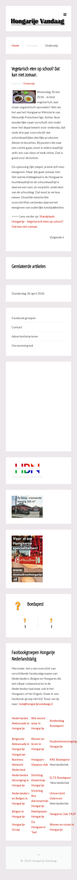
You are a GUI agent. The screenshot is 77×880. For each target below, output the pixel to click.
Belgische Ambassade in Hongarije (20, 744)
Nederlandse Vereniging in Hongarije (20, 780)
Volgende (57, 237)
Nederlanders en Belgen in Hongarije (20, 798)
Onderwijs (29, 83)
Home (15, 45)
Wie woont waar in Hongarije (38, 723)
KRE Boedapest (60, 759)
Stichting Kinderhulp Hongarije (38, 780)
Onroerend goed (22, 345)
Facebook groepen (24, 318)
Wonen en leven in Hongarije (37, 744)
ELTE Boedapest (60, 777)
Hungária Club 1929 (63, 814)
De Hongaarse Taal (38, 827)
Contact (17, 327)
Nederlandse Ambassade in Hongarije (20, 723)
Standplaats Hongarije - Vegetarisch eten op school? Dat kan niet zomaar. (37, 221)
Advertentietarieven (25, 336)
